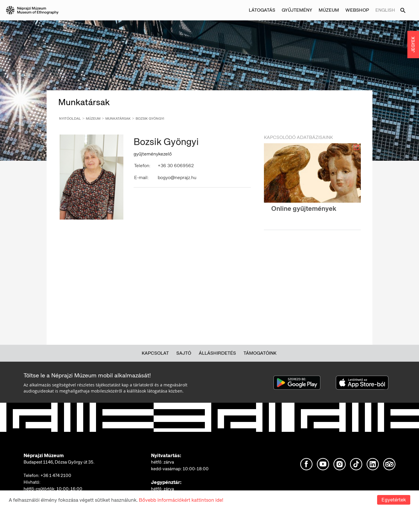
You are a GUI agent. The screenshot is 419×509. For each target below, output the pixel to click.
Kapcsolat (155, 353)
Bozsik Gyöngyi (150, 118)
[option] (312, 182)
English (385, 10)
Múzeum (329, 10)
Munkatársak (118, 118)
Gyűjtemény (297, 10)
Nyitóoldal (70, 118)
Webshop (357, 10)
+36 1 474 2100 (55, 475)
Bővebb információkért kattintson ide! (181, 500)
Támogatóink (260, 353)
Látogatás (262, 10)
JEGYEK (413, 44)
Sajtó (183, 353)
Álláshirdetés (217, 353)
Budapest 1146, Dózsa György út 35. (59, 462)
